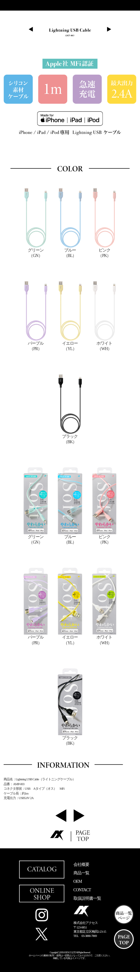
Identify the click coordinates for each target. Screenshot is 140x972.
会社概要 (81, 864)
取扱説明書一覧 (87, 898)
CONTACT (82, 890)
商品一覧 (81, 873)
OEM (77, 881)
